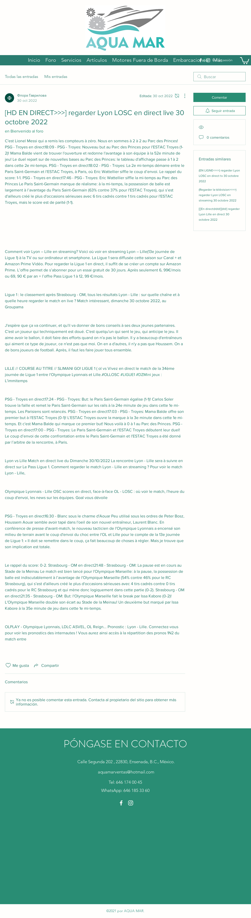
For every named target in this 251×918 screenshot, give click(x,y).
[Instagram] (130, 803)
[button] (244, 60)
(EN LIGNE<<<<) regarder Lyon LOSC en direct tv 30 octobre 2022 (219, 176)
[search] (219, 76)
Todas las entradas (21, 76)
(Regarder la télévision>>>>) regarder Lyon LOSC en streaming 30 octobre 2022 (217, 195)
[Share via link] (46, 665)
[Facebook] (121, 803)
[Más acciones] (182, 96)
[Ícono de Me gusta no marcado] (8, 665)
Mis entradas (55, 76)
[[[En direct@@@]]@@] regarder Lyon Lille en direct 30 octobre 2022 (219, 214)
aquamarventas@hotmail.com (126, 771)
